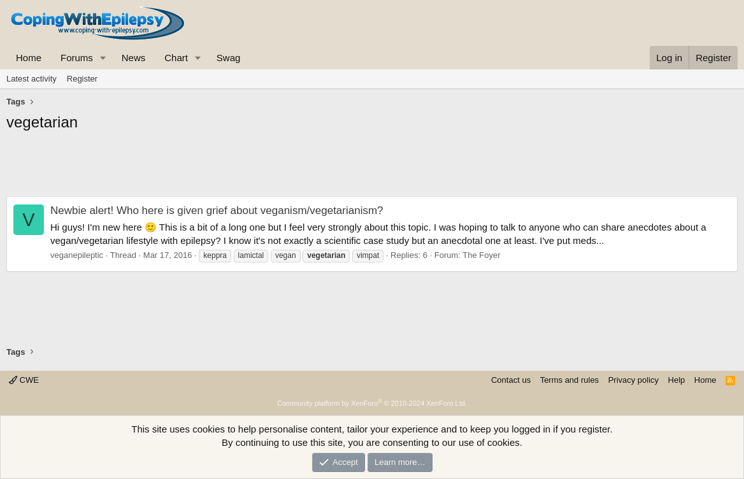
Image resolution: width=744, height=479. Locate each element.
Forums (77, 57)
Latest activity (31, 78)
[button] (103, 57)
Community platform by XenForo (372, 403)
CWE (24, 380)
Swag (229, 57)
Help (676, 380)
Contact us (511, 380)
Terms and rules (569, 380)
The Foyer (481, 255)
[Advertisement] (372, 167)
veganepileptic (76, 255)
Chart (176, 57)
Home (28, 57)
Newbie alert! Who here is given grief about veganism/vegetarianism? (216, 210)
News (134, 57)
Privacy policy (633, 380)
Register (82, 78)
